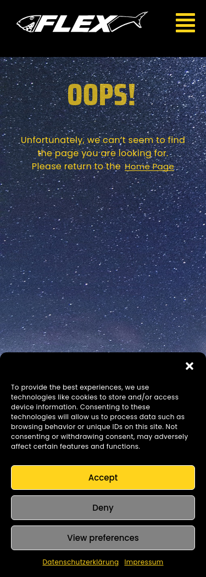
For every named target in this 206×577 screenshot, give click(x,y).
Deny (102, 507)
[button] (189, 366)
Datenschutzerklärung (81, 562)
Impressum (143, 562)
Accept (103, 477)
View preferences (102, 538)
